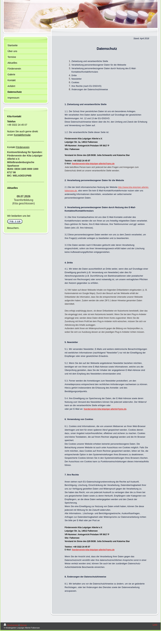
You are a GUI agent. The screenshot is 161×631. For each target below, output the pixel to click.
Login (155, 624)
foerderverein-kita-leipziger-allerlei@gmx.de (105, 409)
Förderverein (22, 147)
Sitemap (23, 625)
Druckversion (11, 625)
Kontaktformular (22, 134)
